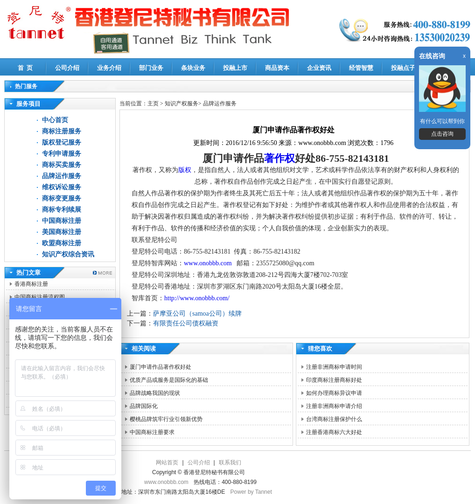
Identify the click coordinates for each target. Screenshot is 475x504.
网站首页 (167, 462)
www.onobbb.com (208, 263)
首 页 (25, 67)
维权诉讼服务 (61, 187)
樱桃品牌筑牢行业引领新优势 (166, 419)
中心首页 (55, 120)
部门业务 (151, 67)
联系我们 (230, 462)
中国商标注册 (61, 220)
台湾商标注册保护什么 (334, 419)
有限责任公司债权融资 (185, 323)
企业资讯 (319, 67)
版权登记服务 (61, 142)
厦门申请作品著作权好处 (160, 367)
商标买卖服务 (61, 164)
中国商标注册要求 (152, 432)
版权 (184, 169)
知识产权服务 (181, 103)
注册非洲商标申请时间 (334, 367)
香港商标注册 (31, 284)
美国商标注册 (61, 231)
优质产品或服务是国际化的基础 (169, 380)
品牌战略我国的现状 (155, 393)
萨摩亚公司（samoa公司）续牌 (197, 313)
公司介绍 (67, 67)
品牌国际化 (144, 406)
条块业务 (193, 67)
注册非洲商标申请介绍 (334, 406)
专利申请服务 (61, 153)
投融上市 (235, 67)
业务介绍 (109, 67)
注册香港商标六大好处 (334, 432)
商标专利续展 (61, 209)
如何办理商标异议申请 (334, 393)
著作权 (279, 158)
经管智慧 (361, 67)
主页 (153, 103)
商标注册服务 (61, 131)
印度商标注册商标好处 (334, 380)
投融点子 (403, 67)
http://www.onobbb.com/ (197, 298)
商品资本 (277, 67)
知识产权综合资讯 (68, 254)
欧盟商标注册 (61, 243)
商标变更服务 (61, 198)
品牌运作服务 (61, 176)
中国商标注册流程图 (39, 297)
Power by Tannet (251, 492)
